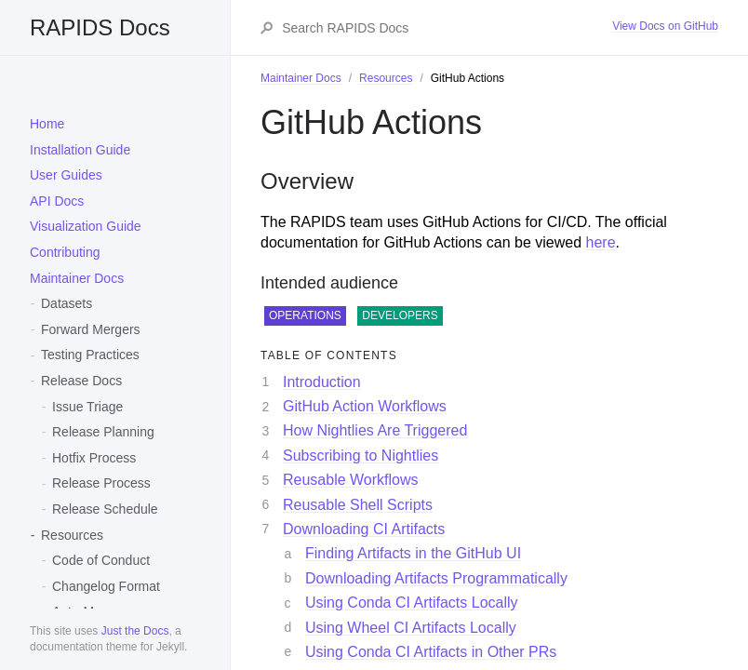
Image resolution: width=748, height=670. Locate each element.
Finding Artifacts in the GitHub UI (413, 553)
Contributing (65, 252)
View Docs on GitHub (665, 26)
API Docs (57, 201)
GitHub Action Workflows (365, 406)
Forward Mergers (90, 329)
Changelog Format (106, 586)
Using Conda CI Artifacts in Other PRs (430, 652)
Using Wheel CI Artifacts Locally (410, 628)
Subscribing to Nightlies (360, 455)
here (601, 242)
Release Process (101, 483)
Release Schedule (105, 509)
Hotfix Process (94, 457)
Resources (72, 535)
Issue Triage (87, 406)
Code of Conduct (101, 560)
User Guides (66, 175)
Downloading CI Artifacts (364, 529)
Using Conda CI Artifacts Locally (411, 602)
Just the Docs (135, 630)
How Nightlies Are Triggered (375, 430)
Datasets (66, 303)
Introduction (322, 382)
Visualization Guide (85, 226)
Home (47, 123)
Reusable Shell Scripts (358, 505)
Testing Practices (90, 354)
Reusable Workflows (351, 480)
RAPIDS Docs (100, 27)
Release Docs (81, 380)
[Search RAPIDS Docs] (446, 28)
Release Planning (103, 431)
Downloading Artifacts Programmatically (436, 578)
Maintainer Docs (77, 278)
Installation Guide (80, 149)
